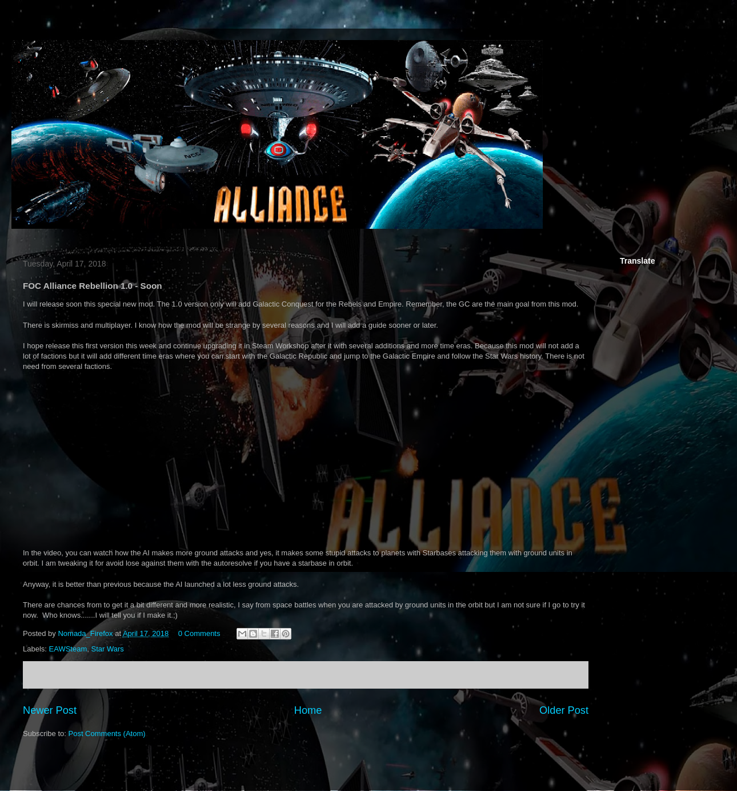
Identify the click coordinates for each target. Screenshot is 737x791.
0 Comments (199, 633)
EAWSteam (68, 649)
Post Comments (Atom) (107, 733)
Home (308, 710)
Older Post (563, 710)
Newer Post (50, 710)
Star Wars (107, 649)
